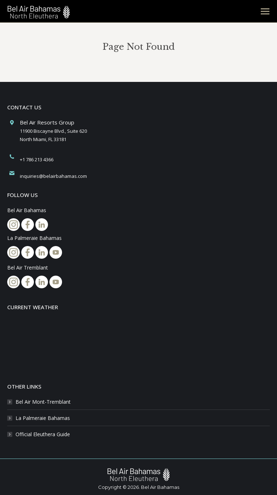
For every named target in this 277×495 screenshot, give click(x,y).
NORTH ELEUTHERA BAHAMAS (138, 345)
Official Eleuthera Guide (43, 434)
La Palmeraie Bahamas (43, 418)
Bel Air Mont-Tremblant (43, 401)
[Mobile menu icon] (265, 11)
